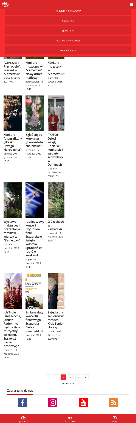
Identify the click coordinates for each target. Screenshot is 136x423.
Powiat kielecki (68, 13)
